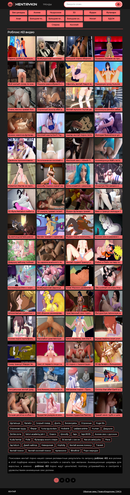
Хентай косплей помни (39, 451)
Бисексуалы (71, 423)
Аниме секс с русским (106, 434)
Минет (92, 19)
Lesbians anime (81, 429)
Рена (107, 440)
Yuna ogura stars (49, 429)
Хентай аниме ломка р (80, 445)
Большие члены (56, 19)
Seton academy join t (35, 434)
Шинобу (64, 434)
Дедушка (107, 429)
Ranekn (28, 423)
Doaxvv (52, 434)
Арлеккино (60, 451)
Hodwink (65, 429)
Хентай (12, 491)
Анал (18, 19)
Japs (75, 434)
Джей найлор (30, 445)
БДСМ (111, 19)
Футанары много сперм (46, 440)
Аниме (37, 12)
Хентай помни (17, 451)
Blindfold (75, 451)
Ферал (33, 429)
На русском (55, 12)
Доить (57, 423)
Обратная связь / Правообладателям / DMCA (102, 492)
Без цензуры (18, 12)
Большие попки (38, 19)
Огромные (86, 423)
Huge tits (100, 423)
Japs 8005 (86, 434)
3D (74, 12)
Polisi (27, 440)
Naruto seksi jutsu (92, 440)
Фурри (92, 12)
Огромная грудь (18, 429)
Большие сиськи (75, 19)
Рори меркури (91, 451)
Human (95, 429)
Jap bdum (14, 445)
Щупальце (15, 423)
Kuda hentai (15, 440)
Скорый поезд (43, 423)
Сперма (55, 25)
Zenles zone (15, 434)
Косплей (74, 25)
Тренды (47, 4)
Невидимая (47, 445)
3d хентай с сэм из (71, 440)
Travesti (99, 445)
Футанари (111, 12)
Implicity (61, 445)
